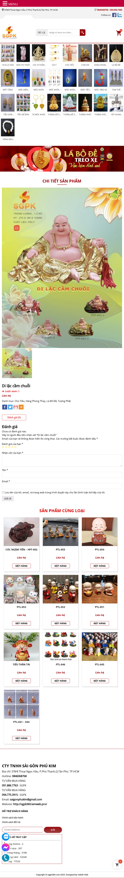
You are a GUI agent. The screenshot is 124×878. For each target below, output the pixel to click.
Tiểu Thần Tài (21, 664)
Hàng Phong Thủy (35, 401)
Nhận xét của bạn (12, 452)
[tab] (14, 417)
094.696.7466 (116, 9)
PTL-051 (99, 607)
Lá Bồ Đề (52, 401)
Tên (5, 470)
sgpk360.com (53, 874)
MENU (13, 4)
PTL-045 (99, 664)
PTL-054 (99, 549)
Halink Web (83, 874)
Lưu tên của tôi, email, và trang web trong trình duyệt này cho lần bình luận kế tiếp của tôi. (55, 492)
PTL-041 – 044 (21, 721)
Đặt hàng (21, 565)
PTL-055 (60, 549)
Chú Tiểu (19, 401)
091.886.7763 (10, 785)
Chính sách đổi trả (11, 822)
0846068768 (102, 9)
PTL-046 (60, 664)
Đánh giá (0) (14, 417)
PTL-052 (60, 607)
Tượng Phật (64, 401)
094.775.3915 (10, 795)
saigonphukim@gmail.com (26, 799)
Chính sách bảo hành (12, 817)
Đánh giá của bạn (12, 444)
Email (6, 481)
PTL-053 (21, 607)
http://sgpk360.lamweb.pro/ (30, 804)
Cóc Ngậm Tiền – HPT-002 (21, 549)
